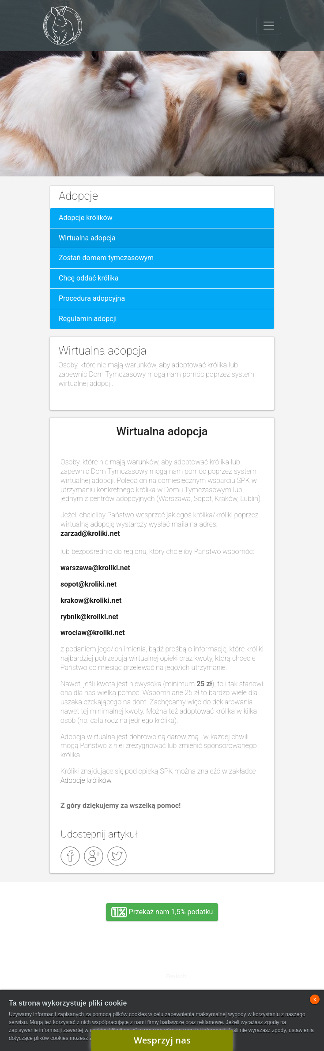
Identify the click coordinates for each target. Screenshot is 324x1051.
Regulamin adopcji (88, 318)
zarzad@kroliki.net (90, 533)
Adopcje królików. (87, 780)
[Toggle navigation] (268, 25)
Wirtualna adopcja (87, 238)
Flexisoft (176, 976)
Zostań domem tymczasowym (106, 258)
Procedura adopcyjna (92, 298)
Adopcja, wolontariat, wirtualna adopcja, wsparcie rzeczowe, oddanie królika (82, 969)
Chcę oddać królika (88, 278)
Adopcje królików (86, 217)
